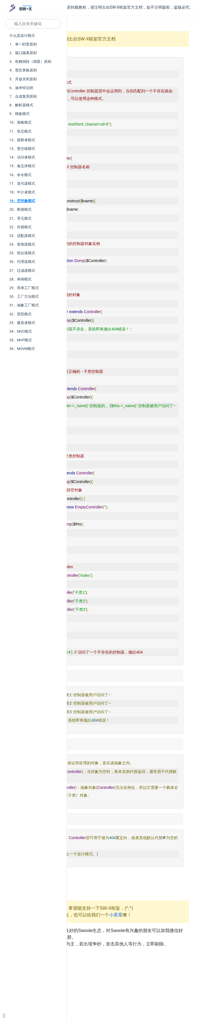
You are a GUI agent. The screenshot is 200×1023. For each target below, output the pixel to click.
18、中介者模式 (22, 192)
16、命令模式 (20, 175)
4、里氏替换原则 (23, 70)
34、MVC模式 (20, 331)
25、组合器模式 (22, 253)
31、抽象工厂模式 (24, 305)
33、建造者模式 (22, 323)
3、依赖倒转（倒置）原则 (30, 61)
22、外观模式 (20, 227)
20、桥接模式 (20, 209)
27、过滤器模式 (22, 270)
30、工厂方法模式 (24, 296)
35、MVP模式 (20, 340)
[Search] (33, 23)
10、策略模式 (20, 122)
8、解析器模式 (21, 105)
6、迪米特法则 (21, 88)
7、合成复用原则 (23, 96)
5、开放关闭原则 (23, 79)
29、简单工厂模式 (24, 288)
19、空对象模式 (22, 201)
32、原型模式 (20, 314)
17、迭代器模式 (22, 183)
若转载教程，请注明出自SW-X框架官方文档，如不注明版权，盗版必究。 (130, 7)
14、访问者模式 (22, 157)
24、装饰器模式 (22, 244)
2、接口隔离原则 (23, 53)
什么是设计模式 (22, 35)
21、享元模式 (20, 218)
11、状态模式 (20, 131)
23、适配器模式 (22, 236)
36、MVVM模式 (22, 349)
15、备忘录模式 (22, 166)
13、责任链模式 (22, 149)
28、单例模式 (20, 279)
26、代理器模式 (22, 262)
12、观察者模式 (22, 140)
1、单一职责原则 (23, 44)
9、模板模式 (19, 114)
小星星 (116, 914)
